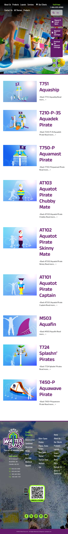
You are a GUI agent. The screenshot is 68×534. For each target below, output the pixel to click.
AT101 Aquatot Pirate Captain (48, 286)
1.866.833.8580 (56, 7)
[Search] (53, 13)
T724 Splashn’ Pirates (48, 353)
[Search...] (57, 13)
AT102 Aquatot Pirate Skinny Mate (48, 242)
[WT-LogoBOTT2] (13, 429)
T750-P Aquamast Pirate (50, 154)
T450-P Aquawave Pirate (50, 388)
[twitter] (59, 60)
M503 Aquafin (47, 321)
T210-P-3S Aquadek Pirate (50, 119)
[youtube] (56, 70)
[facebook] (54, 60)
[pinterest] (59, 65)
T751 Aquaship (49, 86)
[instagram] (54, 65)
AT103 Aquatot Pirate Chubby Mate (48, 195)
